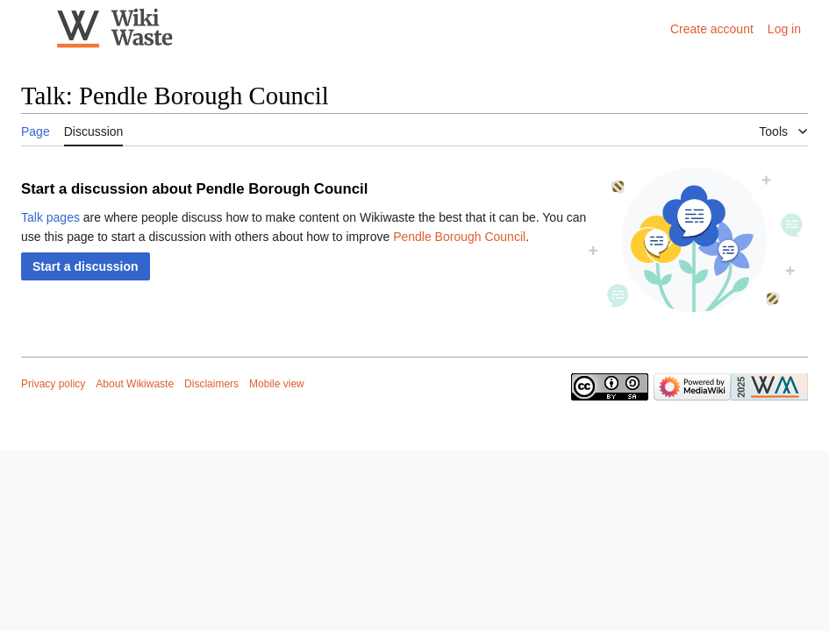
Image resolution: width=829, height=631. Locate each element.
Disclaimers (211, 384)
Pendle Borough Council (459, 237)
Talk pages (50, 217)
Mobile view (276, 384)
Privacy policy (53, 384)
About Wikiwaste (135, 384)
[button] (85, 266)
